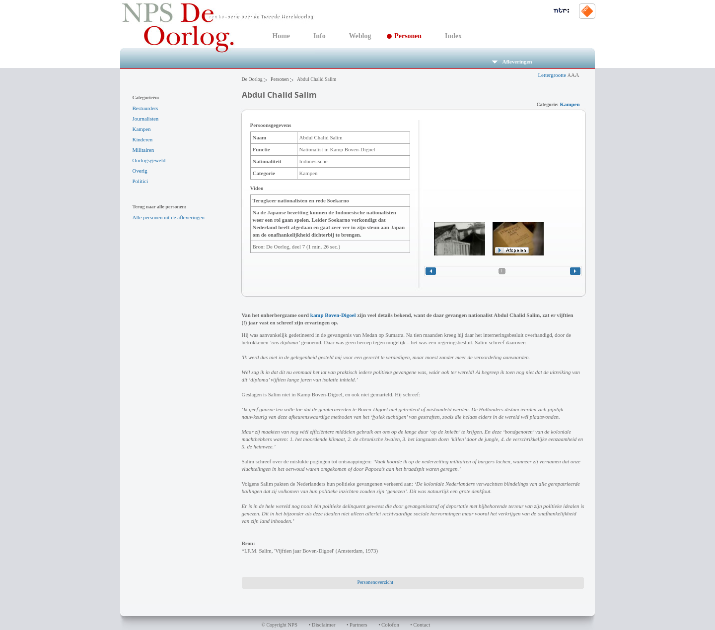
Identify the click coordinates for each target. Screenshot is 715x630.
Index (453, 36)
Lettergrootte (558, 75)
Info (319, 36)
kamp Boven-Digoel (333, 315)
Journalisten (146, 119)
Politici (140, 181)
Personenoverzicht (375, 582)
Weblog (360, 36)
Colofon (390, 625)
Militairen (143, 150)
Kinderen (143, 139)
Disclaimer (324, 625)
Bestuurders (145, 108)
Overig (140, 171)
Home (281, 36)
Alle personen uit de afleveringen (169, 217)
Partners (358, 625)
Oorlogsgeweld (149, 160)
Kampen (142, 129)
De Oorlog (252, 79)
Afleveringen (512, 61)
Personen (408, 36)
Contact (421, 625)
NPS (292, 625)
